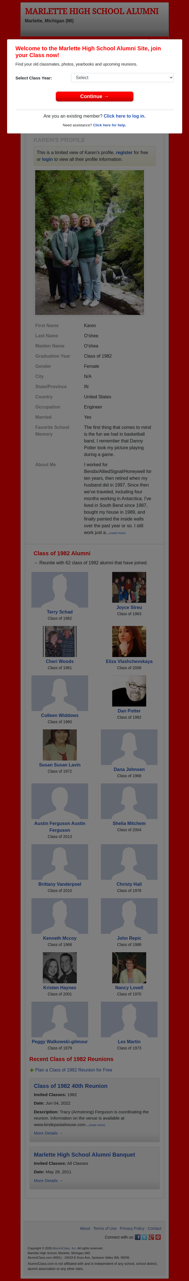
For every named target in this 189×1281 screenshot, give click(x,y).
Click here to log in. (125, 116)
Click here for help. (109, 125)
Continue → (94, 96)
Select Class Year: (34, 77)
